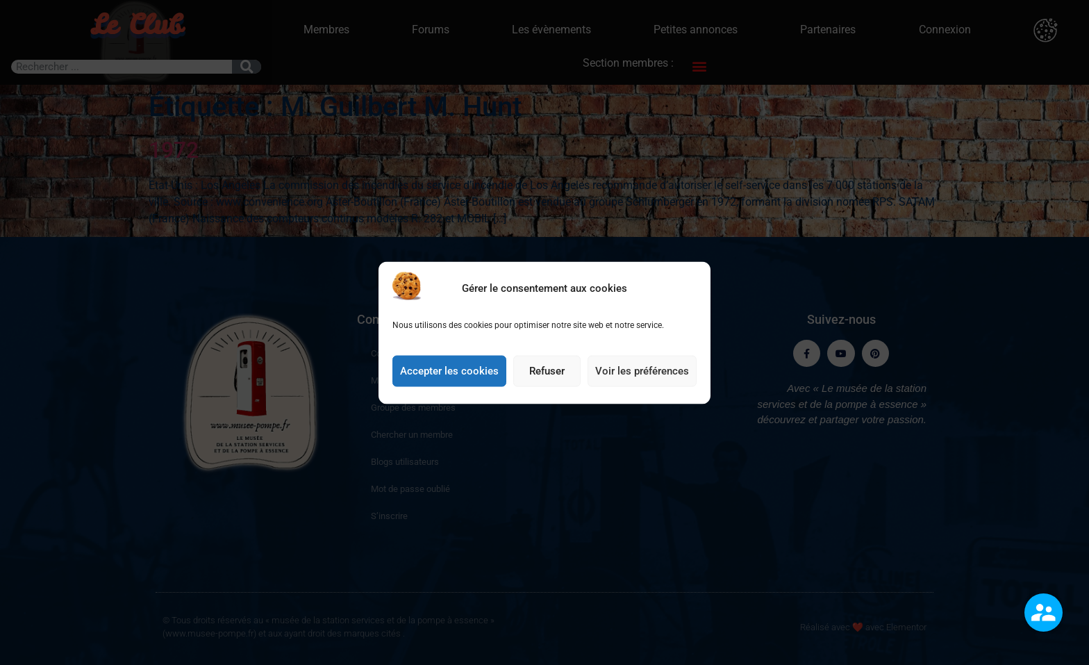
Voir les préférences (642, 374)
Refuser (547, 374)
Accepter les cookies (449, 374)
